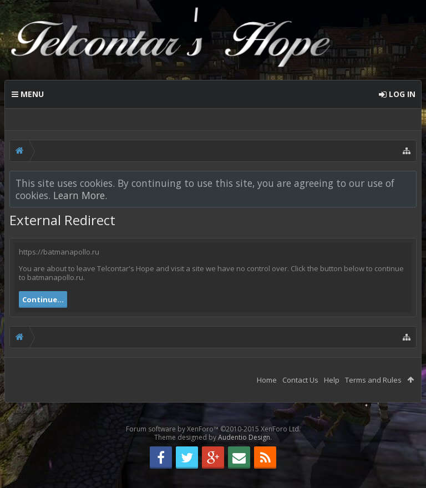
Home (267, 380)
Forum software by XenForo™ (213, 429)
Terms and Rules (373, 380)
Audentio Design (244, 437)
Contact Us (300, 380)
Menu (28, 94)
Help (331, 380)
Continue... (43, 299)
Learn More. (80, 195)
